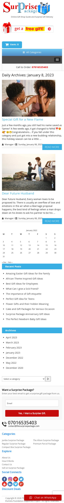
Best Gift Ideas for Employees (22, 283)
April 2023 (11, 337)
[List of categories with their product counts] (23, 379)
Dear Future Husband (18, 193)
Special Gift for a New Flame (22, 119)
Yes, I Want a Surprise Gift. (32, 413)
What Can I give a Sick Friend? (22, 288)
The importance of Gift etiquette (23, 293)
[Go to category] (48, 379)
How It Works (8, 461)
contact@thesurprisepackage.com (23, 426)
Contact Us (7, 464)
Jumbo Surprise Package (13, 440)
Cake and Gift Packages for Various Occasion (30, 309)
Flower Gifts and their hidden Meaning (27, 303)
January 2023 (13, 352)
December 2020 (14, 367)
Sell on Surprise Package (13, 468)
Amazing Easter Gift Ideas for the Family (28, 273)
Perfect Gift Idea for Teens (20, 298)
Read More (52, 147)
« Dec (4, 262)
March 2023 (12, 342)
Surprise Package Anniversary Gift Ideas (28, 314)
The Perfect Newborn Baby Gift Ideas (26, 319)
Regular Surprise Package (13, 443)
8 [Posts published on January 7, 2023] (46, 241)
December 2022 (14, 357)
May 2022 (11, 362)
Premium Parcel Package (44, 443)
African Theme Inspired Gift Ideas (24, 278)
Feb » (10, 262)
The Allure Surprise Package (46, 440)
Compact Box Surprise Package (16, 447)
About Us (6, 457)
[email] (32, 403)
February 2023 (14, 347)
